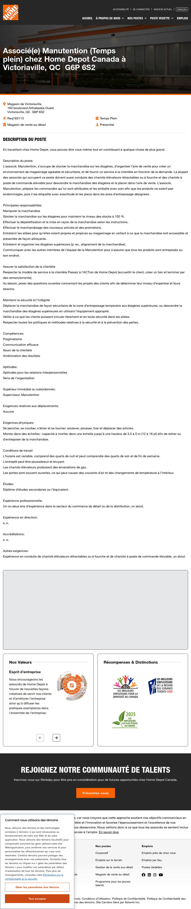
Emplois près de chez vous (159, 852)
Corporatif (102, 852)
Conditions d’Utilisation (96, 898)
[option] (48, 692)
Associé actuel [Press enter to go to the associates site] (163, 9)
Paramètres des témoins (79, 902)
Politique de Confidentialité (128, 898)
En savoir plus (109, 832)
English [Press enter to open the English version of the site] (182, 9)
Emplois (182, 18)
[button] (40, 738)
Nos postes (137, 18)
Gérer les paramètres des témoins (37, 887)
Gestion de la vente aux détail (114, 867)
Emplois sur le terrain (109, 860)
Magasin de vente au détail (112, 874)
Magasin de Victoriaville (24, 104)
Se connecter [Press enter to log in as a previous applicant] (141, 9)
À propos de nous (110, 18)
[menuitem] (88, 18)
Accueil (88, 18)
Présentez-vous (95, 793)
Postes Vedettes (152, 867)
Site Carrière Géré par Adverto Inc (117, 902)
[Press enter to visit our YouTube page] (161, 875)
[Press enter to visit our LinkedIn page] (149, 875)
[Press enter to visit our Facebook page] (143, 875)
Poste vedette (162, 18)
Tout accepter (37, 898)
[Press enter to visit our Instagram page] (154, 875)
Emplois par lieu (152, 860)
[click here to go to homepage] (10, 12)
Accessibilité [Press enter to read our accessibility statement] (121, 9)
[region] (37, 861)
